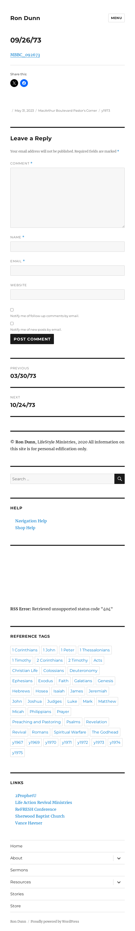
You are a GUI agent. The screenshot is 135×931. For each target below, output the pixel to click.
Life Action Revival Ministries (43, 802)
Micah (18, 711)
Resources (20, 882)
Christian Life (25, 670)
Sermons (19, 870)
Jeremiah (98, 691)
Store (15, 906)
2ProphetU (25, 795)
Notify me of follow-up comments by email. (44, 316)
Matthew (107, 701)
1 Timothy (21, 660)
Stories (17, 894)
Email (17, 261)
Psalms (73, 722)
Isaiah (59, 691)
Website (18, 285)
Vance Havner (28, 823)
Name (17, 237)
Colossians (53, 670)
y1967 (17, 742)
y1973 (105, 110)
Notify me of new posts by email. (36, 329)
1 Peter (67, 650)
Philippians (40, 711)
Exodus (45, 681)
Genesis (105, 681)
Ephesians (22, 681)
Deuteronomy (84, 670)
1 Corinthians (24, 650)
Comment (21, 163)
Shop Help (25, 527)
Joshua (35, 701)
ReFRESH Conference (35, 809)
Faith (64, 681)
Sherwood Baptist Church (40, 816)
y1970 (50, 742)
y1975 (17, 752)
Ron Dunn (25, 18)
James (76, 691)
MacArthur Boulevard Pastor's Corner (67, 110)
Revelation (96, 722)
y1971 (67, 742)
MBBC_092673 (25, 54)
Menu (116, 18)
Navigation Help (31, 520)
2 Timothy (78, 660)
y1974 (115, 742)
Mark (88, 701)
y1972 (82, 742)
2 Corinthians (50, 660)
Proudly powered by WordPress (55, 922)
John (17, 701)
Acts (98, 660)
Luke (72, 701)
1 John (49, 650)
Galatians (83, 681)
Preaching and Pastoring (36, 722)
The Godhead (105, 732)
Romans (40, 732)
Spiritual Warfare (70, 732)
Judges (54, 701)
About (16, 858)
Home (16, 846)
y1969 (34, 742)
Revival (19, 732)
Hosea (42, 691)
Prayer (63, 711)
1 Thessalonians (95, 650)
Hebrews (21, 691)
